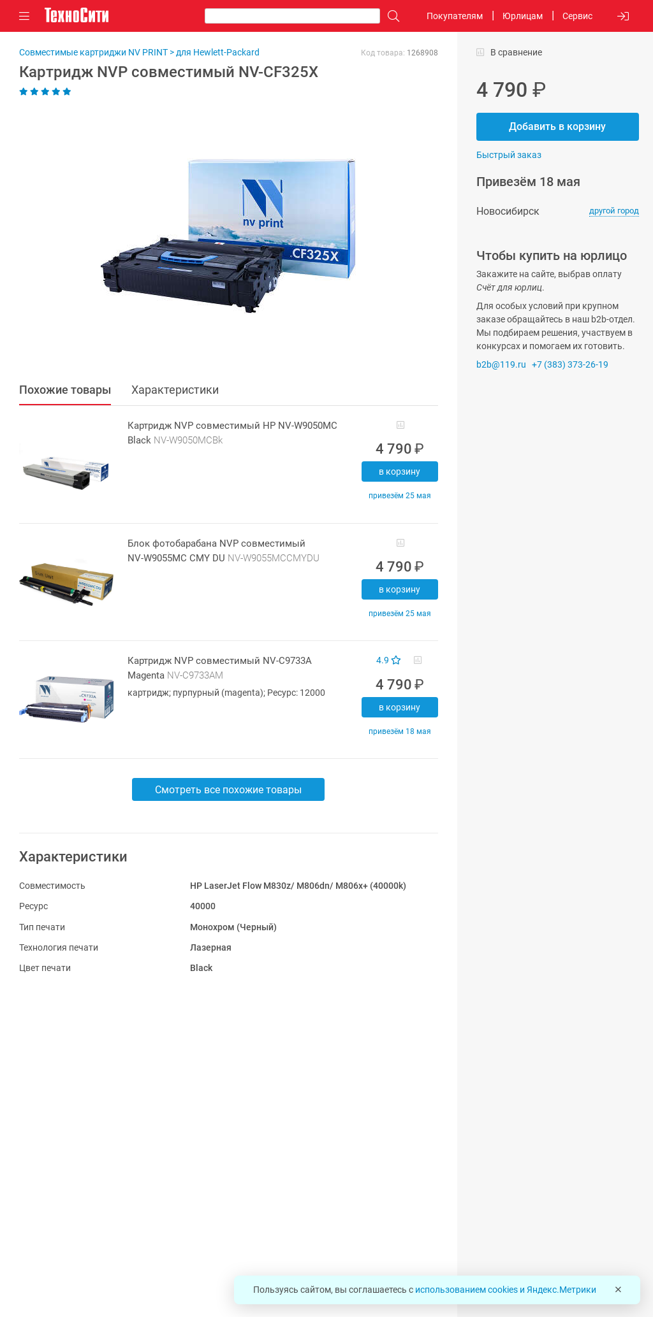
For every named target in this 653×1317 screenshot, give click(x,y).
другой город (614, 210)
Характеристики (175, 389)
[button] (222, 236)
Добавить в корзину (557, 126)
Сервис (577, 16)
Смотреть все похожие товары (228, 790)
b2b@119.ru (501, 364)
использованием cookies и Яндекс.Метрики (505, 1290)
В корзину (399, 471)
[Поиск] (390, 16)
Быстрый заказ (508, 155)
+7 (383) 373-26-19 (570, 364)
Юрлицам (523, 16)
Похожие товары (65, 389)
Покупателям (455, 16)
